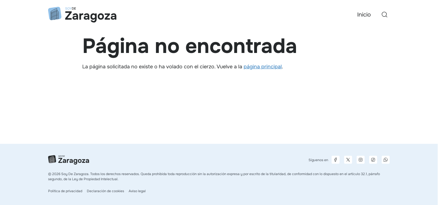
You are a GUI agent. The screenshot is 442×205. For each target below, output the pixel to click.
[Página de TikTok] (373, 160)
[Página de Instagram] (361, 160)
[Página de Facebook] (336, 160)
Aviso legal (137, 191)
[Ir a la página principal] (82, 14)
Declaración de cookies (105, 191)
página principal (263, 66)
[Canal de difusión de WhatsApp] (386, 160)
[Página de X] (348, 160)
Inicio (364, 14)
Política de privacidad (65, 191)
